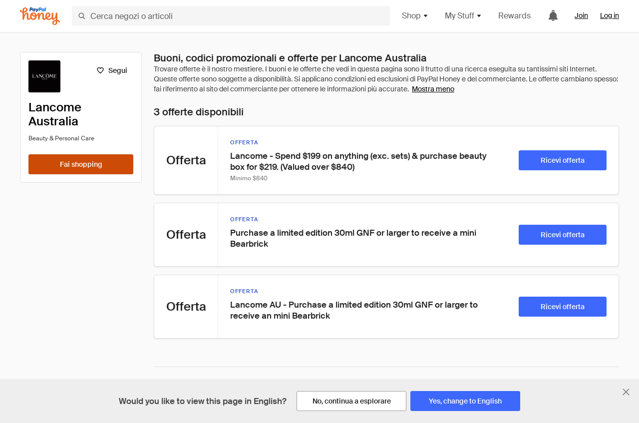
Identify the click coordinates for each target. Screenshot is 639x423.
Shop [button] (415, 15)
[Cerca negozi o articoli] (231, 16)
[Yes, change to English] (465, 401)
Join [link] (581, 15)
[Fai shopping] (80, 164)
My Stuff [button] (463, 15)
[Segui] (111, 70)
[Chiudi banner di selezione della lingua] (626, 392)
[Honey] (40, 16)
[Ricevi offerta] (563, 160)
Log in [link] (609, 15)
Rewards (514, 15)
